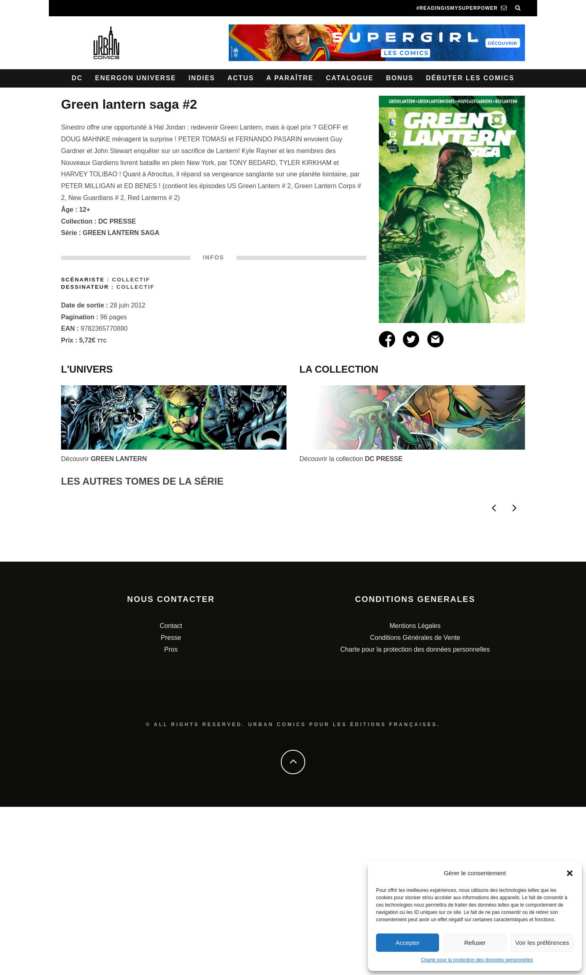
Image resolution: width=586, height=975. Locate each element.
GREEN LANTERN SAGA (121, 232)
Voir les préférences (542, 942)
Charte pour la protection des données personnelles (477, 960)
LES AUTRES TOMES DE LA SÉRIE (142, 481)
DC (77, 78)
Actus (240, 78)
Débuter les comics (470, 78)
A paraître (290, 78)
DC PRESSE (117, 221)
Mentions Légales (414, 794)
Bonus (399, 78)
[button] (570, 873)
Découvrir (104, 458)
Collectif (131, 280)
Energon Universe (135, 78)
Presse (171, 805)
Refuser (475, 942)
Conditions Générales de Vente (415, 805)
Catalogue (350, 78)
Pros (171, 817)
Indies (201, 78)
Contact (171, 794)
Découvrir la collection (351, 458)
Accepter (408, 942)
